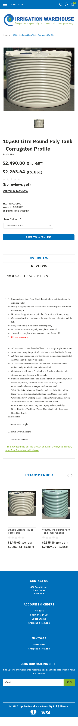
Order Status (39, 618)
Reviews (39, 266)
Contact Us (39, 644)
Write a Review (15, 191)
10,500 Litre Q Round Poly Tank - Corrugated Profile (20, 533)
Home (5, 35)
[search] (60, 4)
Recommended (39, 474)
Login (33, 614)
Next (71, 475)
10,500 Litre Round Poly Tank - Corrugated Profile (33, 35)
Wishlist (39, 610)
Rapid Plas (8, 154)
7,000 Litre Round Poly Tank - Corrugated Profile (56, 533)
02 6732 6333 (16, 4)
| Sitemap (63, 706)
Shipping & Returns (39, 623)
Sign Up (43, 614)
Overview (39, 258)
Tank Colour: (12, 219)
